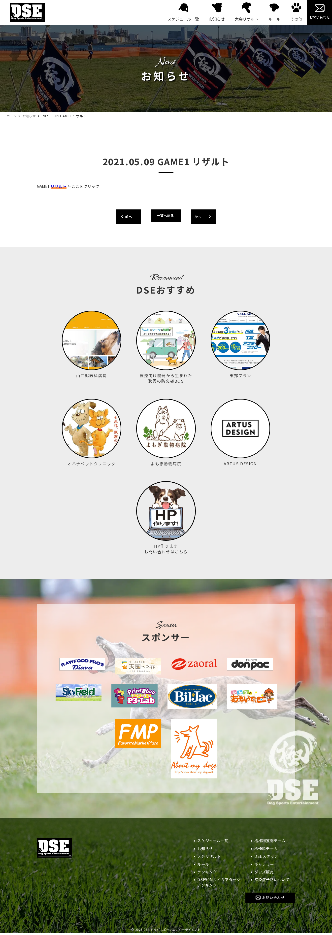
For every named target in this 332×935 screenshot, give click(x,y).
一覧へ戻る (165, 215)
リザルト (58, 186)
